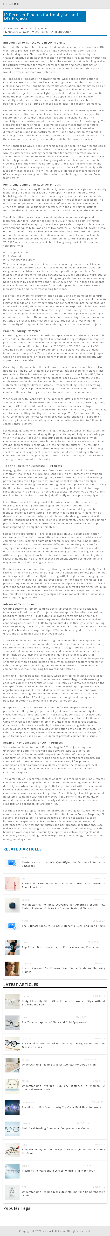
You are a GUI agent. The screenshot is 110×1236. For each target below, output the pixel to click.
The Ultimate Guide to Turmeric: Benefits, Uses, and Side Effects (63, 925)
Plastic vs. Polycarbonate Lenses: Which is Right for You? (58, 1170)
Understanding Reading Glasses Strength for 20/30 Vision (59, 1064)
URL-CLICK (11, 4)
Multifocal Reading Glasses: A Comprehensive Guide (55, 1128)
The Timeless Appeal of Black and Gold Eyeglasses (54, 1022)
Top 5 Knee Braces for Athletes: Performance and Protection (61, 947)
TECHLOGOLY (63, 31)
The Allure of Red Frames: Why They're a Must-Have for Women (62, 1107)
